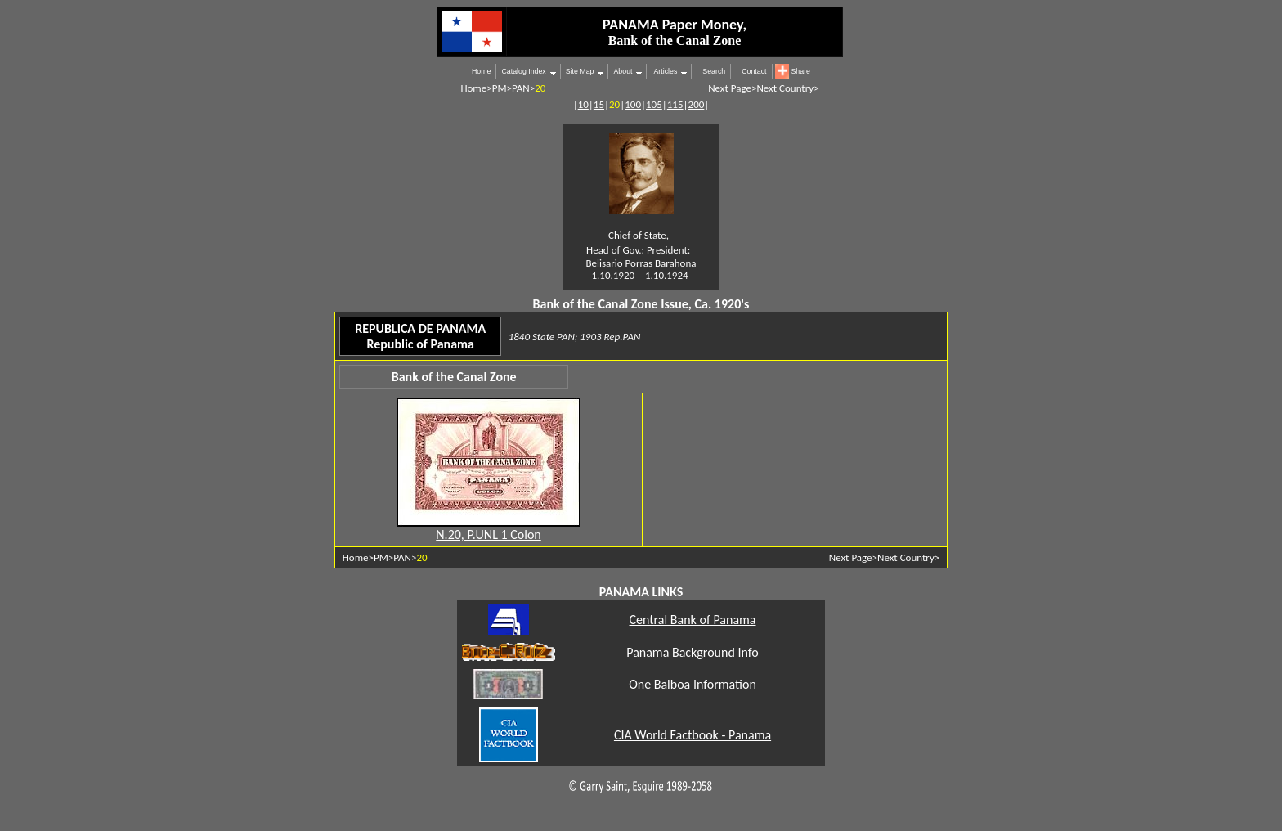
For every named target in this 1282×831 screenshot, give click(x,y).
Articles (664, 71)
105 (654, 104)
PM (499, 88)
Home (481, 71)
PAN (521, 88)
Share (800, 71)
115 (675, 104)
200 (696, 104)
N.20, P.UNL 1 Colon (488, 534)
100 (633, 104)
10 (583, 104)
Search (713, 71)
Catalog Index (523, 71)
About (622, 71)
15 (599, 104)
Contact (754, 71)
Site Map (580, 71)
